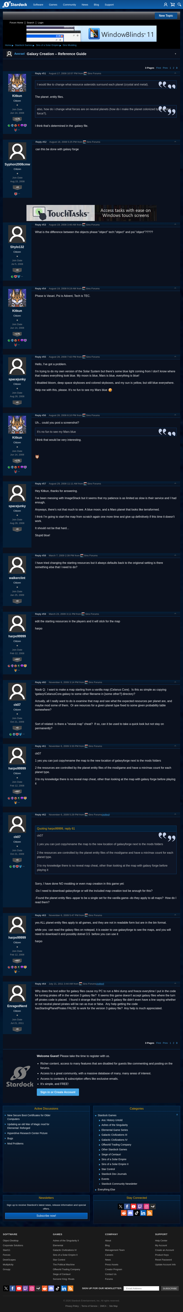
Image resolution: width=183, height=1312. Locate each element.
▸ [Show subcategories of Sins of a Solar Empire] (60, 45)
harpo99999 (17, 636)
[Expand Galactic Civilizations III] (99, 1135)
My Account (161, 1245)
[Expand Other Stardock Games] (99, 1150)
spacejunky (17, 379)
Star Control (59, 1259)
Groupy (6, 1269)
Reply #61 (40, 746)
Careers (109, 1255)
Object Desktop (11, 1240)
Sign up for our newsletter (101, 1288)
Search (30, 22)
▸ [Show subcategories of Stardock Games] (33, 45)
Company (111, 1234)
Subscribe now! (46, 1215)
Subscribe (170, 1288)
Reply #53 (40, 224)
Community (69, 4)
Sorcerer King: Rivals (63, 1279)
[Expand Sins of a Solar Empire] (99, 1160)
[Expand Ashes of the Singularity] (99, 1125)
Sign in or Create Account (57, 1092)
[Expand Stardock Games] (96, 1115)
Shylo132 (17, 247)
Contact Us (110, 1274)
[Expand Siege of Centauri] (99, 1155)
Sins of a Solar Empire (47, 45)
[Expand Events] (99, 1179)
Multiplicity (8, 1264)
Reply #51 (40, 73)
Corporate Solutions (13, 1245)
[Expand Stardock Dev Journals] (99, 1174)
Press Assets (111, 1264)
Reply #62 (40, 814)
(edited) (106, 814)
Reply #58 (40, 555)
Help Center (161, 1240)
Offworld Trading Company (66, 1269)
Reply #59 (40, 614)
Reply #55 (40, 356)
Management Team (115, 1250)
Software (38, 4)
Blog (96, 4)
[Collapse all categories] (177, 1114)
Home (8, 45)
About (108, 1240)
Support (109, 4)
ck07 (17, 705)
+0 (17, 187)
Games (53, 4)
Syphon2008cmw (17, 164)
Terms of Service (89, 1306)
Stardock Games (23, 45)
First (158, 68)
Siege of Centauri (62, 1274)
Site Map (113, 1306)
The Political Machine (64, 1264)
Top (175, 73)
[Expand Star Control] (99, 1169)
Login (40, 22)
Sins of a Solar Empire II (65, 1255)
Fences (6, 1255)
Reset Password (163, 1259)
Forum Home (16, 22)
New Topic (166, 15)
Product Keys (162, 1255)
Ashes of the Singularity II (66, 1240)
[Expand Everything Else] (96, 1190)
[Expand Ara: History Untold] (99, 1120)
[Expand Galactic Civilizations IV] (99, 1140)
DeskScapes (9, 1259)
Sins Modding (70, 45)
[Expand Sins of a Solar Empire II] (99, 1165)
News (85, 4)
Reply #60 (40, 682)
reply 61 (70, 828)
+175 (17, 118)
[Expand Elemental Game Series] (99, 1130)
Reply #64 (40, 983)
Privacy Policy (72, 1306)
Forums (109, 1279)
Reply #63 (40, 915)
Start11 (6, 1250)
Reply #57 (40, 483)
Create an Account (164, 1250)
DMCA (103, 1306)
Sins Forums (92, 73)
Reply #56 (40, 415)
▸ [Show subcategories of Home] (13, 45)
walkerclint (17, 578)
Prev (165, 68)
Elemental (58, 1245)
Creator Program (113, 1269)
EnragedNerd (17, 1006)
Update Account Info (165, 1264)
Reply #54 (40, 288)
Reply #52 (41, 142)
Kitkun (17, 96)
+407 (17, 659)
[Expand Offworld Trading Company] (99, 1145)
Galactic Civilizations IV (65, 1250)
